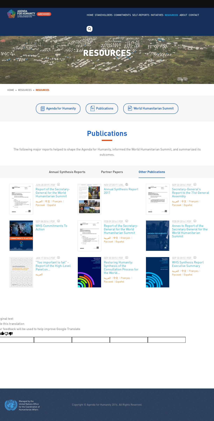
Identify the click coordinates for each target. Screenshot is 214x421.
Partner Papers (112, 172)
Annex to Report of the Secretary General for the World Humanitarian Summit (190, 231)
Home (90, 14)
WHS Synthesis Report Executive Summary (188, 264)
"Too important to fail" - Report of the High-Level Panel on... (53, 265)
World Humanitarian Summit (154, 108)
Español (51, 204)
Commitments (122, 14)
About (183, 14)
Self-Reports (140, 14)
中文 (47, 201)
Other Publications (152, 172)
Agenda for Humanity (61, 108)
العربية (39, 201)
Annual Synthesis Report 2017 (121, 190)
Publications (104, 108)
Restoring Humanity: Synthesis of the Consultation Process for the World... (121, 267)
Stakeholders (103, 14)
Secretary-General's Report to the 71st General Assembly (190, 192)
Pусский (40, 204)
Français (57, 201)
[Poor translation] (8, 334)
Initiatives (157, 14)
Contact (194, 14)
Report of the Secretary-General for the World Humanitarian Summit (53, 192)
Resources (171, 14)
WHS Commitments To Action (51, 227)
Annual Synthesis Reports (67, 172)
